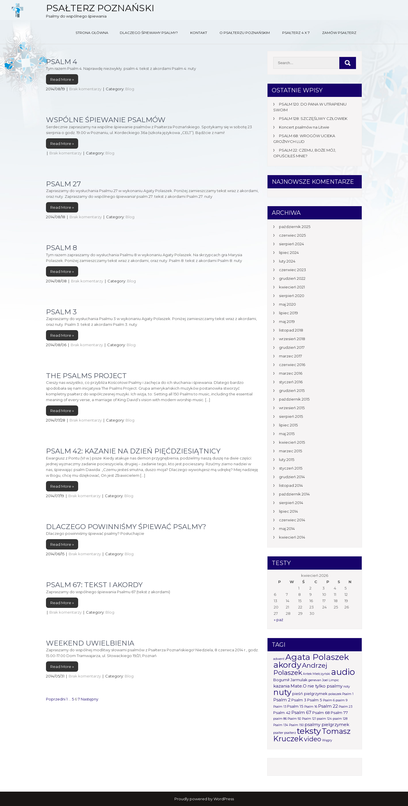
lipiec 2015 (288, 425)
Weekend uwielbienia (90, 643)
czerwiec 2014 (292, 520)
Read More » (62, 79)
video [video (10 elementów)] (312, 739)
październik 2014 (294, 494)
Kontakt (198, 32)
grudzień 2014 (292, 476)
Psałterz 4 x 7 (296, 32)
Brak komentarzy (85, 89)
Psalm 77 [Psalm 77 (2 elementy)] (339, 712)
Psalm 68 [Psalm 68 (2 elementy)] (321, 712)
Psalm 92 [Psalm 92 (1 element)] (294, 719)
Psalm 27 (63, 184)
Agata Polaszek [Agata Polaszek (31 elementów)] (317, 657)
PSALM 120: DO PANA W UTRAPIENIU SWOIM (310, 107)
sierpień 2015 (291, 416)
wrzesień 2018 (292, 338)
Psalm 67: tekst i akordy (94, 585)
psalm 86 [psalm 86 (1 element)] (280, 719)
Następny (89, 699)
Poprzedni (56, 699)
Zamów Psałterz (339, 32)
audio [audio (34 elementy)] (343, 672)
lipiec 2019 (288, 313)
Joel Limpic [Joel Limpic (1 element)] (330, 680)
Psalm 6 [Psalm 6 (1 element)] (329, 700)
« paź (278, 619)
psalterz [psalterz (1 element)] (290, 733)
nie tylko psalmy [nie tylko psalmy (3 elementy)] (324, 686)
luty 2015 (286, 459)
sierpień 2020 (291, 295)
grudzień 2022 (292, 278)
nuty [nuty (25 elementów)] (282, 692)
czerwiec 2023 (292, 269)
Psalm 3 (61, 312)
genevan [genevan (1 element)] (314, 680)
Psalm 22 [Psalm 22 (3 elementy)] (328, 706)
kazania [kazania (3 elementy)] (281, 686)
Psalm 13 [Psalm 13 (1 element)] (279, 707)
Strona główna (92, 32)
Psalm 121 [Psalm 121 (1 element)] (309, 719)
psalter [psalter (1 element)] (278, 733)
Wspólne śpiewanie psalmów (105, 120)
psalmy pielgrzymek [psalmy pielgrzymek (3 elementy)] (327, 724)
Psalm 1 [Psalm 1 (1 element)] (347, 694)
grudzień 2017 (292, 347)
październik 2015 (294, 399)
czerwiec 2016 (292, 364)
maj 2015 (287, 433)
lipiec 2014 (288, 511)
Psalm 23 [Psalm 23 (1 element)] (345, 707)
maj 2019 (287, 321)
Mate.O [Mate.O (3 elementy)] (298, 686)
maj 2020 (287, 304)
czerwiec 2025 (292, 235)
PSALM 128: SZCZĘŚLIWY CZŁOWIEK (313, 118)
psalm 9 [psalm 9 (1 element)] (341, 700)
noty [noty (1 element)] (346, 686)
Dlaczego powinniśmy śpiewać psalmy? (126, 526)
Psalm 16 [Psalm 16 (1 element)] (310, 707)
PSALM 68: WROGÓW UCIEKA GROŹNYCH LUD (304, 138)
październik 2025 (294, 226)
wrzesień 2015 (292, 407)
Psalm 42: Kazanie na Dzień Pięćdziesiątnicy (133, 451)
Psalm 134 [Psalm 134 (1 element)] (280, 725)
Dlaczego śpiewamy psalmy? (149, 32)
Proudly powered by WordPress (204, 799)
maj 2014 (287, 528)
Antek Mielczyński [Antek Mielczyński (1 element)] (316, 674)
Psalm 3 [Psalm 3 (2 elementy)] (298, 700)
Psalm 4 (61, 62)
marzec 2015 (290, 451)
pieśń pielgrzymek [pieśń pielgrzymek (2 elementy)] (310, 693)
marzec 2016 (290, 373)
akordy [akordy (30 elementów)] (287, 665)
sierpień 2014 (291, 502)
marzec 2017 (290, 356)
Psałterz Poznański (100, 8)
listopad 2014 (291, 485)
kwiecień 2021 (292, 287)
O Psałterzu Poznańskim (245, 32)
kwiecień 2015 (292, 442)
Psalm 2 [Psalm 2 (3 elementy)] (281, 699)
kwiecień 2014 (292, 537)
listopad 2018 (291, 330)
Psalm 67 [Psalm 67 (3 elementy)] (301, 712)
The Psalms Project (86, 376)
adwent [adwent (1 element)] (278, 659)
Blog (129, 89)
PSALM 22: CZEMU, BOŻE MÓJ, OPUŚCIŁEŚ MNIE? (304, 153)
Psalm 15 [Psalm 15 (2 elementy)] (295, 706)
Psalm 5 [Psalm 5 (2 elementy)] (314, 700)
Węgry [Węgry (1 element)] (327, 740)
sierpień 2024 (291, 244)
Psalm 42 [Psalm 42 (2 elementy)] (281, 712)
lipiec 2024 (289, 252)
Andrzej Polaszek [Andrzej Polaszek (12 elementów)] (300, 669)
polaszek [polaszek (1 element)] (334, 694)
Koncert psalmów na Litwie (304, 127)
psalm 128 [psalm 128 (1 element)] (340, 719)
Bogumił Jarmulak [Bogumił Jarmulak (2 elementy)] (290, 679)
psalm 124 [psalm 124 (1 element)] (324, 719)
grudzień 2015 (292, 390)
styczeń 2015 (290, 468)
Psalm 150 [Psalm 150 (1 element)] (296, 725)
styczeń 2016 (291, 382)
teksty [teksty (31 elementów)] (309, 731)
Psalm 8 (61, 248)
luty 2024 (287, 261)
